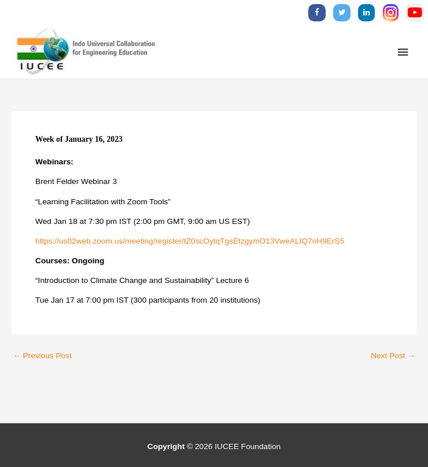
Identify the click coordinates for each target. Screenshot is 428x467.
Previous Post (42, 356)
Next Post (393, 356)
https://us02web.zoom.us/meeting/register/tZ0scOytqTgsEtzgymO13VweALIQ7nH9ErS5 (189, 241)
